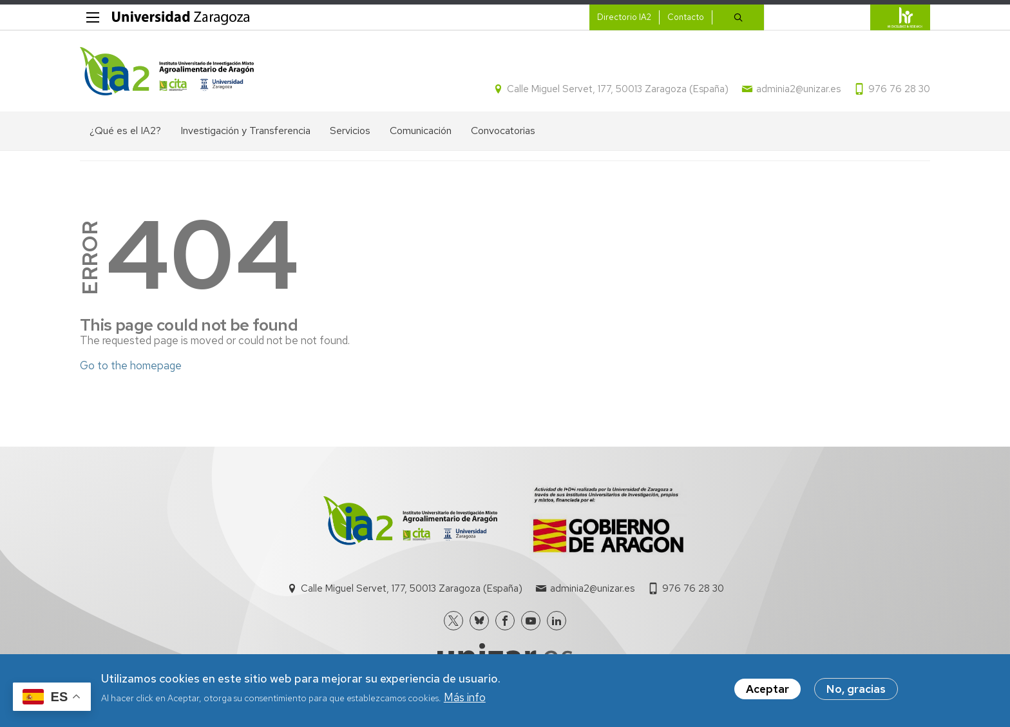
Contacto (685, 17)
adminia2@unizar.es (798, 88)
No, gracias (856, 692)
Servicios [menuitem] (350, 130)
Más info (465, 700)
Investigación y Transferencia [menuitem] (245, 130)
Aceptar (767, 692)
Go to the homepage (131, 365)
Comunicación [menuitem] (421, 130)
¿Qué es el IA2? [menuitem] (125, 130)
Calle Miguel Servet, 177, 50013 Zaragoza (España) (618, 88)
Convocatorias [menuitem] (503, 130)
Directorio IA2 (624, 17)
